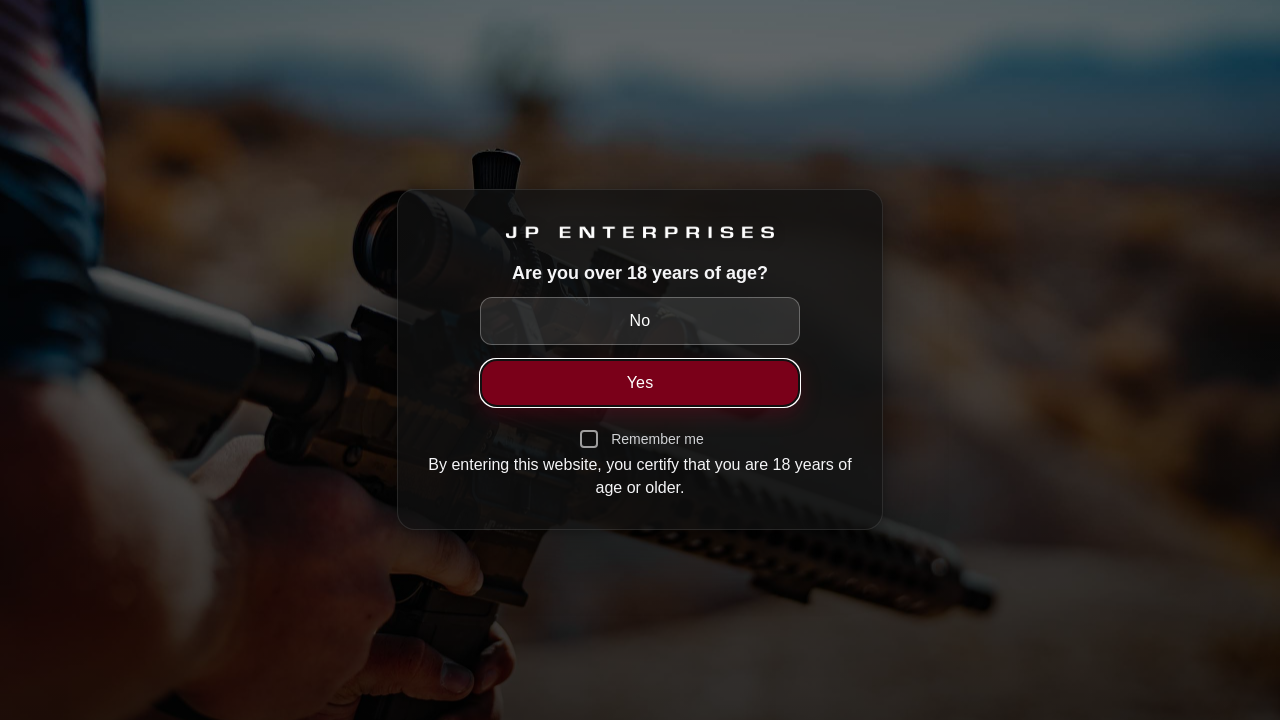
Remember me (657, 439)
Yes (640, 382)
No (640, 320)
